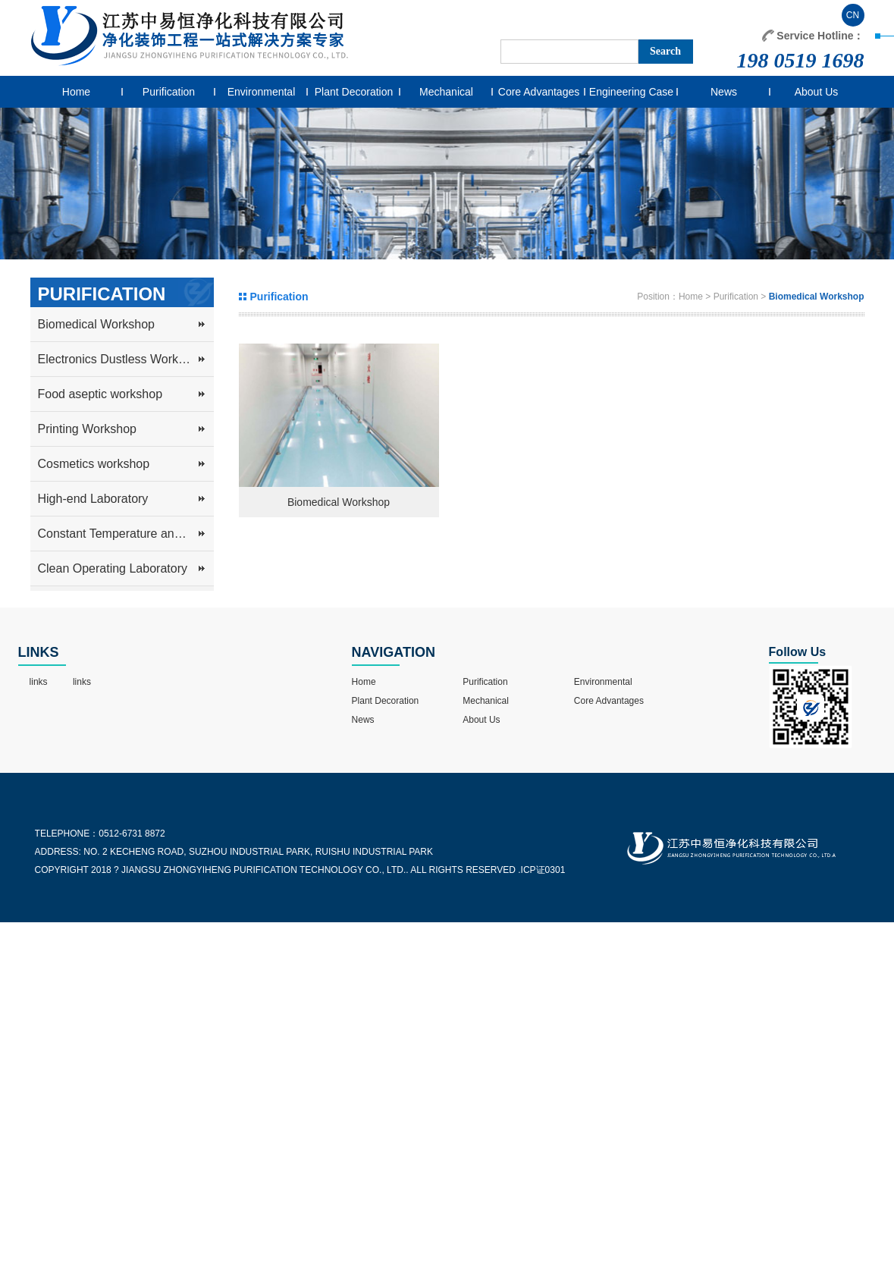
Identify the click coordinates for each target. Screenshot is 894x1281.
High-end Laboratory (93, 498)
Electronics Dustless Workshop (121, 359)
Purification (169, 92)
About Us (817, 92)
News (723, 92)
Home (76, 92)
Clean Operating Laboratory (112, 568)
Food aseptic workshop (100, 394)
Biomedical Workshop (96, 324)
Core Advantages (538, 92)
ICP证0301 (543, 870)
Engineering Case (631, 92)
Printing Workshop (87, 428)
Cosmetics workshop (94, 463)
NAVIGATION (393, 652)
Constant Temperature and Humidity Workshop (126, 533)
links (39, 682)
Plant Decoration (354, 92)
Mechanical (446, 92)
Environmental (261, 92)
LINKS (38, 652)
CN (852, 15)
